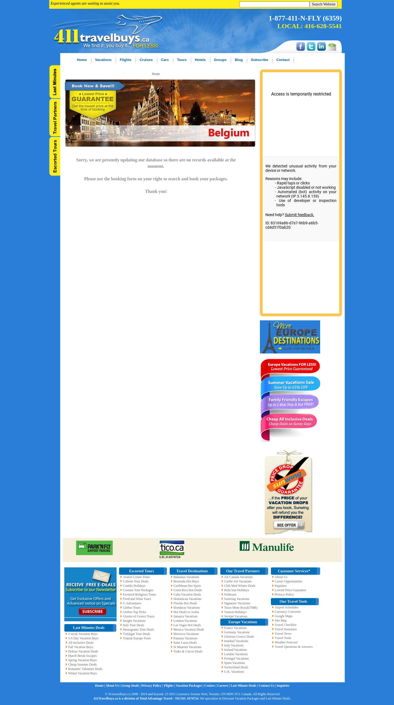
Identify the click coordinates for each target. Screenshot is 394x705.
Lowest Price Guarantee (290, 590)
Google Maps (283, 616)
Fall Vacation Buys (80, 647)
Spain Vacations (234, 663)
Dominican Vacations (187, 598)
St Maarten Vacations (187, 647)
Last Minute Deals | (245, 685)
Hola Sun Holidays (236, 590)
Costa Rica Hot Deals (187, 590)
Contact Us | (268, 685)
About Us (281, 577)
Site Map (281, 620)
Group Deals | (131, 685)
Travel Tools (283, 638)
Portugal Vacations (236, 658)
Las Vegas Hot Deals (187, 625)
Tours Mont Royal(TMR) (240, 607)
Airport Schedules (287, 607)
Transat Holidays (235, 612)
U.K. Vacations (234, 671)
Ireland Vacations (235, 649)
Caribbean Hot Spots (187, 585)
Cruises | (210, 685)
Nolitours (230, 594)
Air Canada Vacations (238, 577)
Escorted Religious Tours (139, 594)
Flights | (170, 685)
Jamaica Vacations (185, 616)
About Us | (113, 685)
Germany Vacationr (237, 632)
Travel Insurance (286, 629)
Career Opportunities (288, 581)
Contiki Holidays (134, 585)
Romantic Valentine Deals (85, 669)
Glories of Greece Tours (138, 616)
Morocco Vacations (186, 634)
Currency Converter (288, 611)
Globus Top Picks (134, 612)
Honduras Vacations (186, 607)
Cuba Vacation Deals (187, 594)
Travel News (283, 633)
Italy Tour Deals (133, 625)
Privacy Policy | (152, 685)
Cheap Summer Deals (82, 664)
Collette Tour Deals (136, 581)
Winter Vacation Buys (82, 673)
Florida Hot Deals (185, 603)
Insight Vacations (134, 620)
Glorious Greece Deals (239, 636)
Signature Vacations (237, 603)
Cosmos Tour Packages (138, 590)
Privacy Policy (284, 594)
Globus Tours (132, 607)
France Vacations (235, 627)
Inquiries (280, 585)
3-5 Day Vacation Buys (83, 638)
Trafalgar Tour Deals (136, 634)
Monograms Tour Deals (138, 629)
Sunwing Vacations (236, 598)
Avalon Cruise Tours (136, 577)
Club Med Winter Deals (239, 585)
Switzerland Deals (236, 667)
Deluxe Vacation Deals (83, 651)
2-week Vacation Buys (83, 634)
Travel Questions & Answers (294, 646)
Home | (100, 685)
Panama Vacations (185, 638)
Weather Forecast (286, 642)
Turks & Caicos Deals (187, 651)
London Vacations (185, 620)
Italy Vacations (234, 645)
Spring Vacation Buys (82, 660)
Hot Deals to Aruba (186, 612)
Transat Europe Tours (137, 638)
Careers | (224, 685)
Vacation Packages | (190, 685)
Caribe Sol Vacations (237, 581)
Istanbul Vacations (236, 641)
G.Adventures (132, 603)
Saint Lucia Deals (185, 642)
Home (156, 74)
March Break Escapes (82, 655)
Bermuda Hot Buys (186, 581)
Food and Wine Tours (137, 598)
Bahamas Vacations (186, 577)
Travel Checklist (285, 624)
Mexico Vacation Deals (188, 629)
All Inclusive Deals (81, 642)
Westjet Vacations (235, 616)
